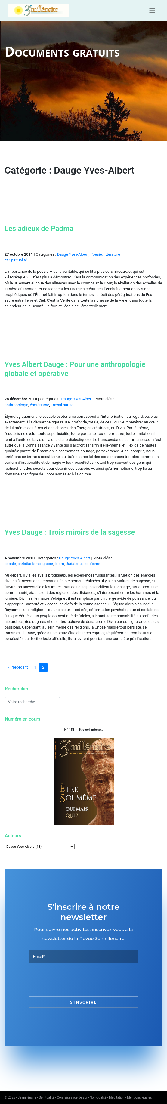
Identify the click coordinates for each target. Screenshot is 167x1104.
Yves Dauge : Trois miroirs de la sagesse (70, 532)
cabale (10, 563)
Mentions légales (139, 1097)
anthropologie (16, 405)
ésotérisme (39, 405)
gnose (47, 563)
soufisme (92, 563)
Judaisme (74, 563)
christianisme (29, 563)
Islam (59, 563)
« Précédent (18, 667)
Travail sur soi (63, 405)
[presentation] (74, 980)
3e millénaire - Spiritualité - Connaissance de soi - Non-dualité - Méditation (71, 1097)
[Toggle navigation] (152, 10)
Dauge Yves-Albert (72, 254)
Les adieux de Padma (39, 228)
